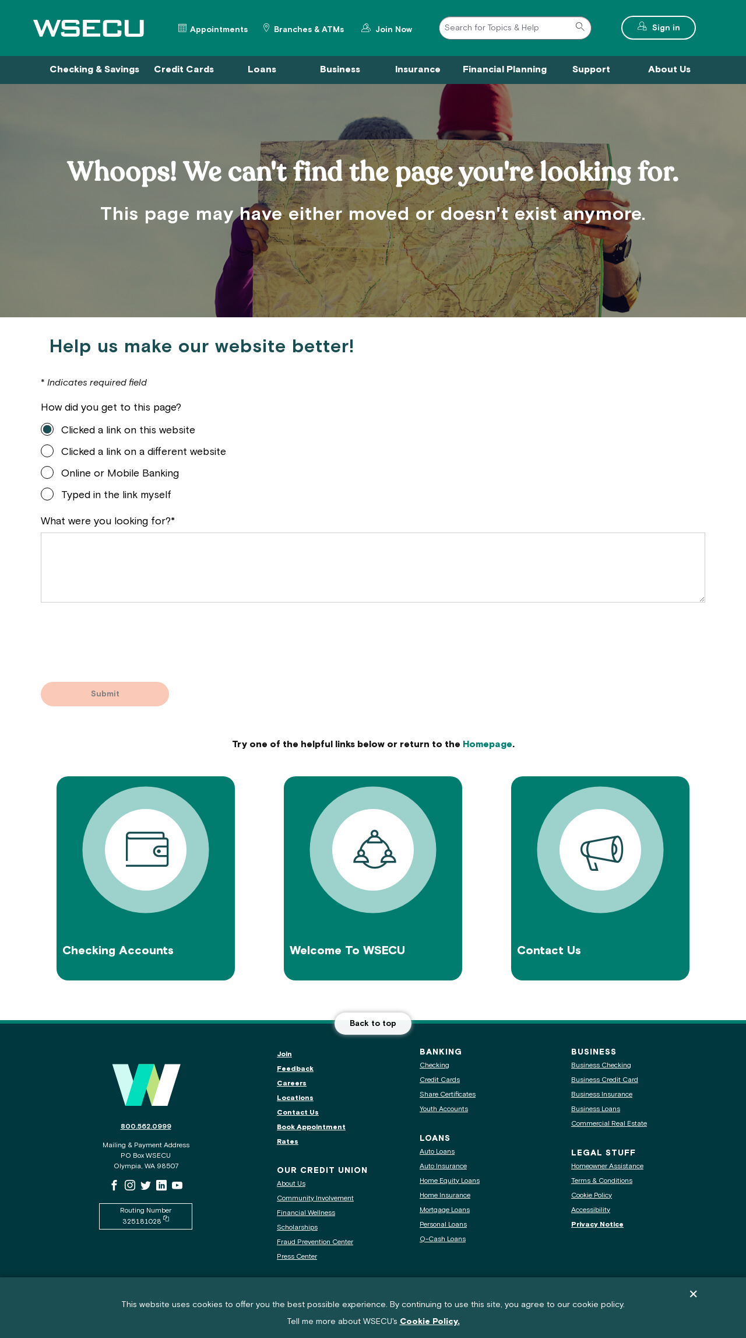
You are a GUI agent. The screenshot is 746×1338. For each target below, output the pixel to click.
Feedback (295, 1069)
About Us (291, 1184)
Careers (292, 1083)
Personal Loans (443, 1224)
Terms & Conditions (601, 1181)
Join (284, 1054)
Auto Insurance (443, 1166)
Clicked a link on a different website (143, 452)
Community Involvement (315, 1198)
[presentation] (129, 636)
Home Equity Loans (450, 1181)
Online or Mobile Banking (120, 473)
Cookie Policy (591, 1195)
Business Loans (595, 1109)
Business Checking (601, 1065)
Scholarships (297, 1227)
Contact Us (298, 1112)
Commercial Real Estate (609, 1123)
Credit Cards (440, 1080)
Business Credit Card (604, 1080)
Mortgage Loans (445, 1210)
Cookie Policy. (430, 1322)
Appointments (219, 30)
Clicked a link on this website (128, 430)
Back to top (373, 1024)
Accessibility (590, 1210)
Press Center (297, 1256)
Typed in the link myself (116, 495)
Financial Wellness (306, 1213)
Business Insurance (601, 1094)
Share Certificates (448, 1094)
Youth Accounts (444, 1109)
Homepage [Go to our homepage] (487, 744)
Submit (105, 694)
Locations (295, 1098)
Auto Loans (437, 1151)
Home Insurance (445, 1195)
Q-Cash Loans (443, 1239)
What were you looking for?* (108, 521)
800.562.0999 (146, 1126)
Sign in (673, 26)
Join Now (392, 28)
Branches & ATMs (309, 30)
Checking (434, 1065)
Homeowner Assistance (607, 1166)
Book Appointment (311, 1127)
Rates (287, 1142)
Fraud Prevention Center (315, 1242)
